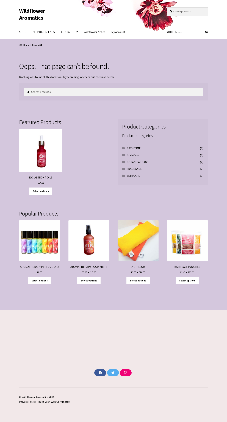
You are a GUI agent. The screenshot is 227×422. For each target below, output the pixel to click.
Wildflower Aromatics (32, 14)
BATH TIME (134, 148)
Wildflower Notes (94, 32)
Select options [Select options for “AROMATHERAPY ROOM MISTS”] (89, 280)
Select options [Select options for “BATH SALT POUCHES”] (187, 280)
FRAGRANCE (134, 169)
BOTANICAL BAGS (137, 162)
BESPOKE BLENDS (43, 32)
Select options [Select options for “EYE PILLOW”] (138, 280)
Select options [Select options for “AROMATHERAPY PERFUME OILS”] (40, 280)
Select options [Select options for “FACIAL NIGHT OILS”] (41, 191)
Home (26, 45)
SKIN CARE (133, 175)
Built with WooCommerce (54, 401)
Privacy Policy (27, 401)
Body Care (133, 155)
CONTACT (67, 32)
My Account (118, 32)
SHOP (22, 32)
